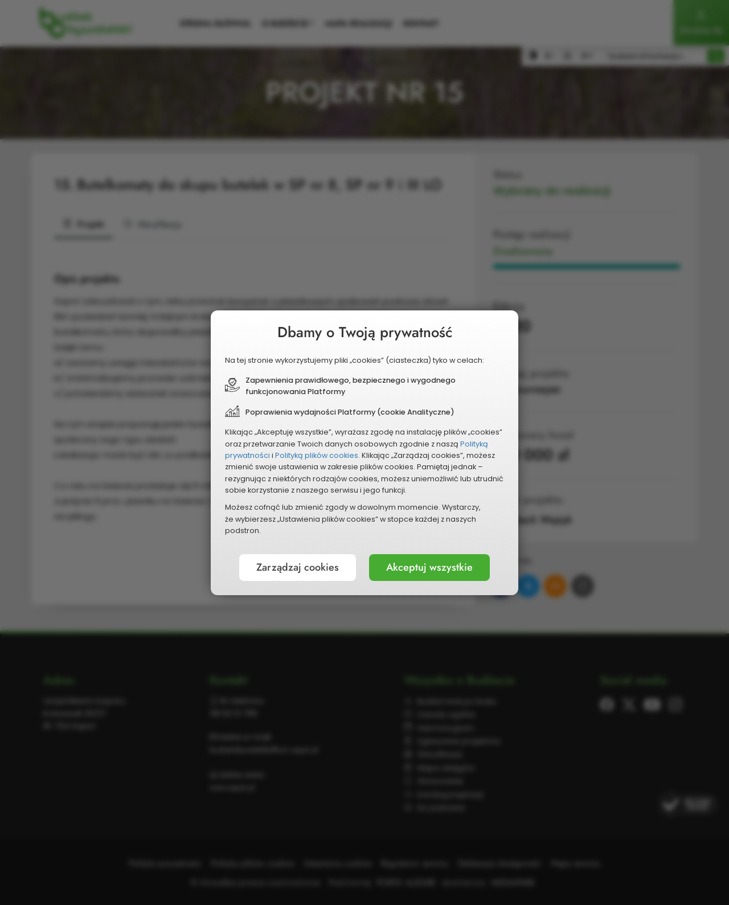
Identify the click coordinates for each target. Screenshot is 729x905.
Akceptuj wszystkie (429, 567)
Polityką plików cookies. (317, 455)
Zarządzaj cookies (297, 567)
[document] (364, 452)
